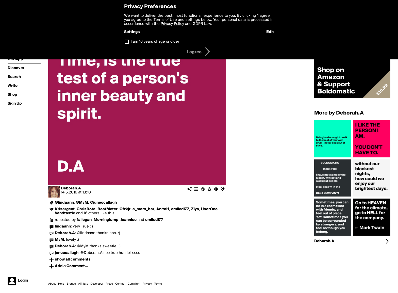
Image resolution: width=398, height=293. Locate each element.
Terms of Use (165, 20)
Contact (120, 283)
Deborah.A (71, 188)
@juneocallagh (103, 203)
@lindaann (64, 203)
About (52, 283)
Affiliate (83, 283)
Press (109, 283)
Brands (71, 283)
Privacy (147, 283)
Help (61, 283)
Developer (96, 283)
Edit (270, 32)
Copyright (134, 283)
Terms (158, 283)
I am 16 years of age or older (155, 42)
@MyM (82, 203)
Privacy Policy (172, 24)
